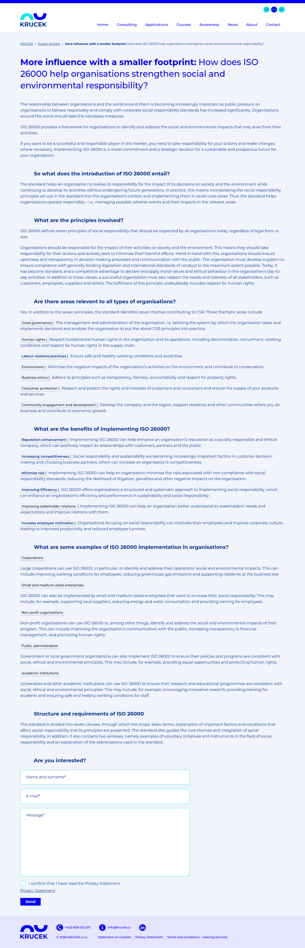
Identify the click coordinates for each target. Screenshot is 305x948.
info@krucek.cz (115, 927)
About (252, 24)
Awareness (209, 24)
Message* (35, 815)
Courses (183, 24)
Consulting (127, 24)
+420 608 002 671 (73, 927)
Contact (273, 24)
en (274, 9)
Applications (156, 24)
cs (266, 9)
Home (102, 24)
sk (281, 9)
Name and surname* (46, 777)
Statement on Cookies (114, 937)
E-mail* (33, 796)
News (233, 24)
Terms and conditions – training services (197, 937)
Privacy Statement (37, 890)
